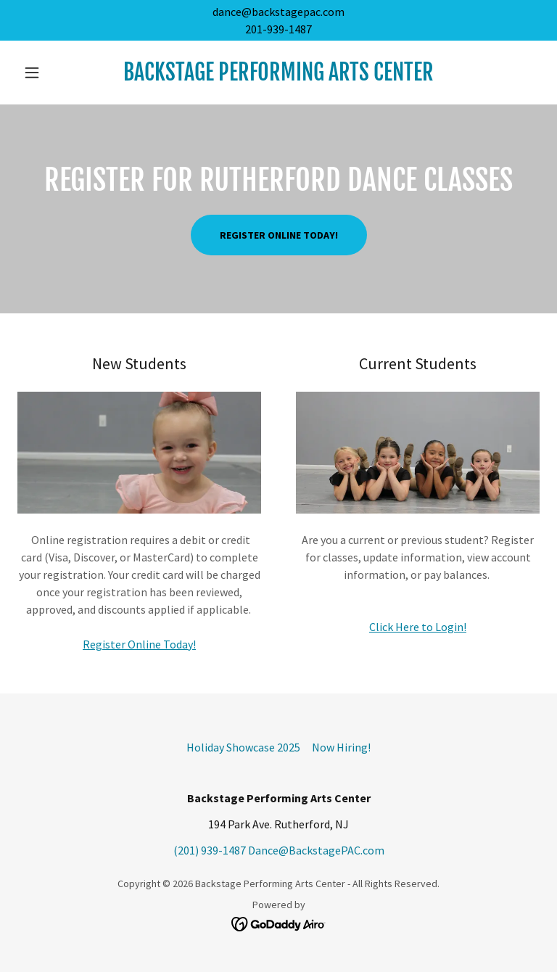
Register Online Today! (279, 235)
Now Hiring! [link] (341, 747)
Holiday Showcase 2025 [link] (243, 747)
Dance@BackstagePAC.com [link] (316, 850)
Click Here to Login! (417, 626)
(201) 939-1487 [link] (209, 850)
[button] (56, 72)
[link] (278, 76)
